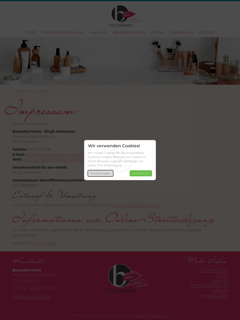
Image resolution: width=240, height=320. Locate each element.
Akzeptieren (140, 173)
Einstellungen (100, 173)
